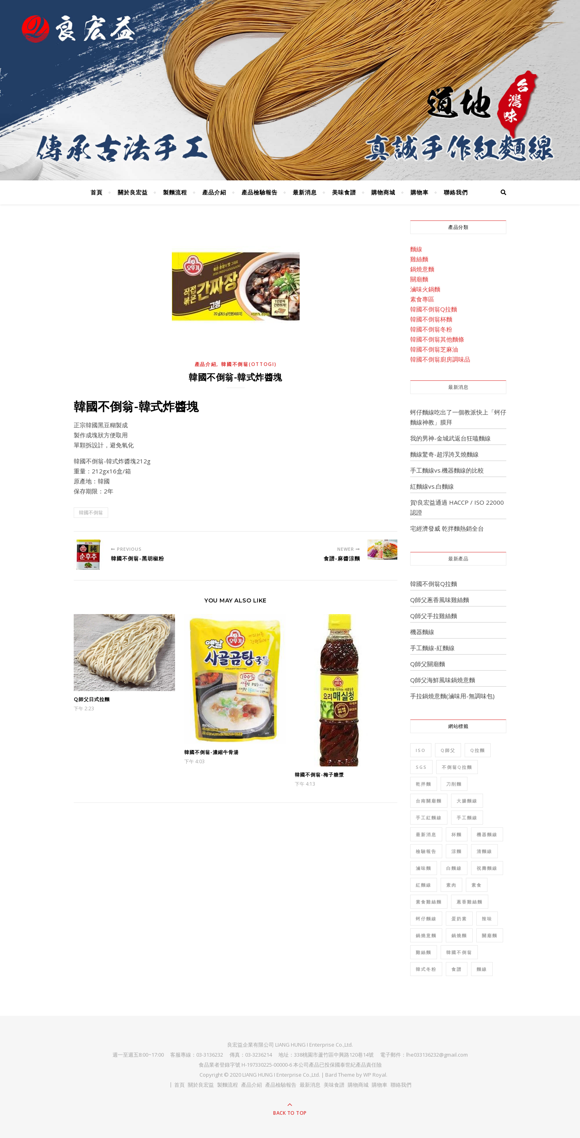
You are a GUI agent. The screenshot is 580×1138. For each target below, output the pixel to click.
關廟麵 (419, 279)
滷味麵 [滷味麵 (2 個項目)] (423, 868)
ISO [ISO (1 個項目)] (421, 750)
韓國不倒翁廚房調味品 (440, 359)
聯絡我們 (456, 192)
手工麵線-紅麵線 (432, 648)
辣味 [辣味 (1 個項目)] (487, 919)
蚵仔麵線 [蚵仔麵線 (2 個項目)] (426, 919)
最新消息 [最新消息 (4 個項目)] (426, 834)
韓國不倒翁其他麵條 (437, 339)
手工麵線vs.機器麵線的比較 (447, 470)
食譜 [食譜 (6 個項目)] (456, 969)
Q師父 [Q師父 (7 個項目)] (448, 750)
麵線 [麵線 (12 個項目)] (482, 969)
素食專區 (422, 299)
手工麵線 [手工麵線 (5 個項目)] (467, 818)
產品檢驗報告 (260, 192)
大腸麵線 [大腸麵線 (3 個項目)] (467, 801)
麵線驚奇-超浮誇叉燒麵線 (444, 454)
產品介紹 (214, 192)
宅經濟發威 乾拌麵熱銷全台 (447, 528)
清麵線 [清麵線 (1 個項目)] (484, 851)
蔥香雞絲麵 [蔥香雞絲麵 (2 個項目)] (470, 902)
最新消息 (305, 192)
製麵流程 (175, 192)
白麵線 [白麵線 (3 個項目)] (454, 868)
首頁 (97, 192)
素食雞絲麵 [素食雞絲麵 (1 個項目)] (429, 902)
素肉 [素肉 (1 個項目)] (451, 885)
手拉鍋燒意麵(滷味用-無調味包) (452, 696)
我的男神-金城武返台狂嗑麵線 (450, 438)
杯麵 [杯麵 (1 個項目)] (456, 834)
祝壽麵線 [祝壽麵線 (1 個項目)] (487, 868)
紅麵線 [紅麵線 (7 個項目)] (423, 885)
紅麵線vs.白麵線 (432, 486)
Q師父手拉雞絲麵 (433, 616)
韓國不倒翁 (91, 512)
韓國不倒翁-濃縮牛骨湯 (211, 752)
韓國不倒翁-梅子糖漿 (319, 775)
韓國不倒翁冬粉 (431, 329)
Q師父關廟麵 (427, 664)
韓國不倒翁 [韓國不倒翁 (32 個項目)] (459, 952)
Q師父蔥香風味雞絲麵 (439, 600)
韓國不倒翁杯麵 (431, 319)
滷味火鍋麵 (425, 289)
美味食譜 (344, 192)
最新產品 (458, 559)
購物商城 (383, 192)
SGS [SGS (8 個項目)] (421, 767)
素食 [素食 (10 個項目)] (476, 885)
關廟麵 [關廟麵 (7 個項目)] (489, 935)
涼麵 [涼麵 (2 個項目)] (456, 851)
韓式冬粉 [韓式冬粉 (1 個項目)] (426, 969)
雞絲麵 (419, 259)
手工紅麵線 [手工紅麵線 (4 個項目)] (429, 818)
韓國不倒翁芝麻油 (434, 349)
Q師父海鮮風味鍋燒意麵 (442, 680)
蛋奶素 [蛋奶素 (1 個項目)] (459, 919)
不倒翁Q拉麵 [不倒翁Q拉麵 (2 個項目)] (457, 767)
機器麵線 (422, 632)
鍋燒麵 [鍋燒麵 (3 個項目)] (459, 935)
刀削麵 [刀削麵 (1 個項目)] (454, 784)
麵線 (416, 249)
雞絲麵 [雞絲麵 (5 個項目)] (423, 952)
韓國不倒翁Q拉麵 (433, 309)
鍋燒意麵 (422, 269)
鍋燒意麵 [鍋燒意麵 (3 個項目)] (426, 935)
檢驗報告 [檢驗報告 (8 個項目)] (426, 851)
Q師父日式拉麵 (92, 699)
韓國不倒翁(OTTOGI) (248, 364)
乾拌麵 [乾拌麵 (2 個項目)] (423, 784)
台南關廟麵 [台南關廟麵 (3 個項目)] (429, 801)
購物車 (420, 192)
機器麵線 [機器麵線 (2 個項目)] (487, 834)
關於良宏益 (133, 192)
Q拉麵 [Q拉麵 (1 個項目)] (477, 750)
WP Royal (374, 1074)
